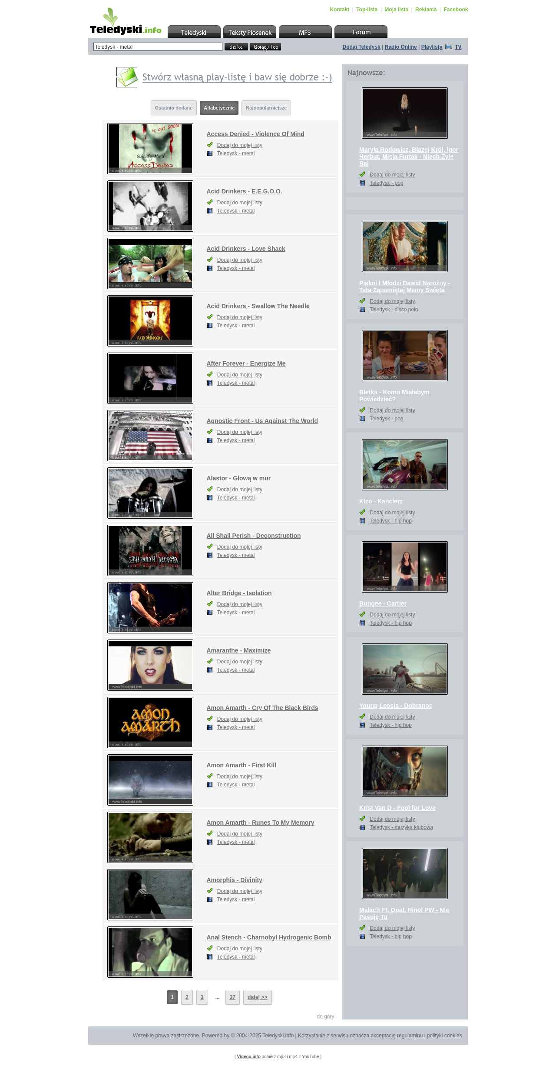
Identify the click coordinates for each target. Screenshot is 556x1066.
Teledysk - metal (236, 153)
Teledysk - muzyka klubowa (401, 827)
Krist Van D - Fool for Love (397, 807)
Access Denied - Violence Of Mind (255, 133)
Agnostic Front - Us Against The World (262, 420)
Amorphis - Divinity (234, 879)
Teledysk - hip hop (391, 521)
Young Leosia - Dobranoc (396, 705)
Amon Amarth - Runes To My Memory (260, 822)
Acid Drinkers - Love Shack (246, 248)
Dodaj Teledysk (362, 47)
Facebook (455, 10)
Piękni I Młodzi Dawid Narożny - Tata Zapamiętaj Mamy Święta (404, 286)
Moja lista (396, 10)
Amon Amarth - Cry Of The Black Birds (262, 707)
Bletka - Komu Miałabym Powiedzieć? (394, 396)
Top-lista (366, 10)
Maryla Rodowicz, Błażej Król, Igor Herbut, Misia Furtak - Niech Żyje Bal (408, 156)
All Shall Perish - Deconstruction (254, 535)
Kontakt (339, 10)
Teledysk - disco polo (394, 309)
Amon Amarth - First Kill (242, 765)
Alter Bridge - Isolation (239, 593)
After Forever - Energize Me (246, 363)
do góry (325, 1016)
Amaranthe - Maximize (239, 650)
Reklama (426, 10)
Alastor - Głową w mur (239, 478)
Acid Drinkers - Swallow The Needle (258, 306)
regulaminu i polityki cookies (429, 1036)
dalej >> (258, 997)
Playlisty (432, 47)
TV (458, 47)
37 (233, 997)
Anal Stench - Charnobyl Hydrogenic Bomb (269, 937)
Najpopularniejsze (266, 107)
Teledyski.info (278, 1036)
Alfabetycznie (219, 107)
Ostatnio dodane (174, 107)
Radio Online (401, 47)
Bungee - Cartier (383, 603)
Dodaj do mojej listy (239, 145)
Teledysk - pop (386, 183)
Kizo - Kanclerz (381, 501)
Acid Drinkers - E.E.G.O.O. (244, 191)
